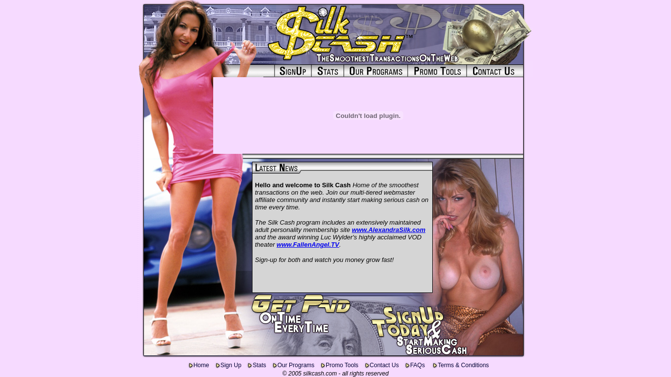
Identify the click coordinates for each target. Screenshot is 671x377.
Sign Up (231, 365)
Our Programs (296, 365)
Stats (259, 365)
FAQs (418, 365)
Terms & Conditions (463, 365)
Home (201, 365)
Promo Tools (342, 365)
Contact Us (384, 365)
